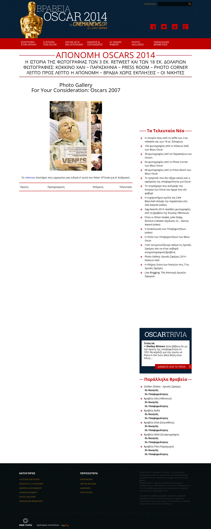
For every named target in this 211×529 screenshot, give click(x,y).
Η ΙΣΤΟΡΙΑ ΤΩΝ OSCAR (29, 479)
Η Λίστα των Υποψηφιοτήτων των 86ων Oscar (167, 238)
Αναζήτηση (150, 3)
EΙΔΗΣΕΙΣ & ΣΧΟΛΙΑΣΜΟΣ (30, 488)
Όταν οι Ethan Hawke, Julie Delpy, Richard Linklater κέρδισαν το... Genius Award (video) (167, 221)
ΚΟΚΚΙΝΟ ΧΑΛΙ (70, 67)
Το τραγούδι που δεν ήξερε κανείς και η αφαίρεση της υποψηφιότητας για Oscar (168, 179)
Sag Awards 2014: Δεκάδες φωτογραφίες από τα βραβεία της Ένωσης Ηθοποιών (168, 211)
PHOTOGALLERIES (138, 43)
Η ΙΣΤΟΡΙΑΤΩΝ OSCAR (50, 43)
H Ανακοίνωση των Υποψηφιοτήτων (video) (165, 230)
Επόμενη (98, 187)
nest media (25, 522)
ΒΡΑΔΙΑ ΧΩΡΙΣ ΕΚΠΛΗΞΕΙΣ (129, 72)
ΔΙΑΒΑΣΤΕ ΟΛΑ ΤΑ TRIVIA (171, 366)
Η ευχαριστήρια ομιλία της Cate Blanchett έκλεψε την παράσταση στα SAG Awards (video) (166, 201)
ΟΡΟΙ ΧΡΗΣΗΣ (86, 492)
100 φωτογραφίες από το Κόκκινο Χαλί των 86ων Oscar (167, 147)
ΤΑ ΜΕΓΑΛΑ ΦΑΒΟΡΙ (28, 492)
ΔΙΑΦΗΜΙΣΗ (85, 488)
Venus (30, 177)
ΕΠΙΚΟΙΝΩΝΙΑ (86, 479)
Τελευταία (125, 187)
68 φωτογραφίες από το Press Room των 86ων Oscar (168, 171)
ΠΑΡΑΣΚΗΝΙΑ (103, 67)
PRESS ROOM (135, 67)
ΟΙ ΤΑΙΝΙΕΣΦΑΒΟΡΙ (116, 43)
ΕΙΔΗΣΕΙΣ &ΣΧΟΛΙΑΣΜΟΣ (95, 43)
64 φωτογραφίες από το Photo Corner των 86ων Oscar (166, 163)
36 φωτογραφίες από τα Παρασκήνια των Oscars (168, 155)
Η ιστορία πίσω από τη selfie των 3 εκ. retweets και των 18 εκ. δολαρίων (166, 139)
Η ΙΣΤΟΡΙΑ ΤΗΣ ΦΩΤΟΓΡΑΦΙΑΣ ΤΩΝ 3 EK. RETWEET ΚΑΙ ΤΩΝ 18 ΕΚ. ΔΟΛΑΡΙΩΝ (105, 61)
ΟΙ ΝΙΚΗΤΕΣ (172, 72)
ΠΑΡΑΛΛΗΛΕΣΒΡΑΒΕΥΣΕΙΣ (161, 43)
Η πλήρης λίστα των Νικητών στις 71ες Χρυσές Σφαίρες (167, 266)
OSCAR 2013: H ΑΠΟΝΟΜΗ (31, 483)
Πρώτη (24, 187)
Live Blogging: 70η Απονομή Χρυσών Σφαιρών (165, 274)
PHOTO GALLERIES (27, 496)
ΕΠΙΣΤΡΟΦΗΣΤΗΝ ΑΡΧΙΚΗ (28, 43)
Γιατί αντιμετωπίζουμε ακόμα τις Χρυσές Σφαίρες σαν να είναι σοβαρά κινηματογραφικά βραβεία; (168, 248)
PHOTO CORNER (171, 67)
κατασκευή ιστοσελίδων (64, 525)
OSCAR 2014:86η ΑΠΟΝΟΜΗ (74, 43)
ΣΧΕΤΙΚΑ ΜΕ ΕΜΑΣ (88, 483)
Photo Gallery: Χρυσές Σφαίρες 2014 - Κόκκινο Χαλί (166, 258)
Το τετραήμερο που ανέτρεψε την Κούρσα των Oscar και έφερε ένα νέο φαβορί (166, 189)
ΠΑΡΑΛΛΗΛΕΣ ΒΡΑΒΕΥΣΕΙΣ (30, 501)
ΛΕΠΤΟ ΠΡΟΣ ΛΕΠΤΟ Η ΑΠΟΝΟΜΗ (63, 72)
